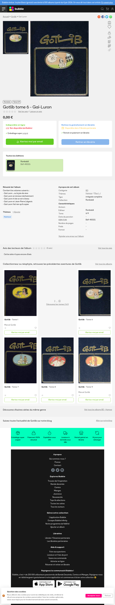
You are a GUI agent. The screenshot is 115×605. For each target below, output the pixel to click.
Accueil (6, 16)
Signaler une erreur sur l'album (71, 236)
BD (87, 190)
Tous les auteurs (57, 507)
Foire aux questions (57, 551)
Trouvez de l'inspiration (57, 481)
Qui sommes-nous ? (57, 459)
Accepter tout (94, 596)
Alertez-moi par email (30, 142)
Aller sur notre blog (104, 420)
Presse (57, 462)
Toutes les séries (57, 503)
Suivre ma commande (58, 558)
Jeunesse (57, 494)
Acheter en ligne (57, 561)
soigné (25, 133)
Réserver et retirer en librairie (57, 564)
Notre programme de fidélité (57, 524)
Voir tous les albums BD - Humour (98, 409)
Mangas (57, 490)
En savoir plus (107, 2)
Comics (57, 487)
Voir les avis (23, 111)
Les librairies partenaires (57, 541)
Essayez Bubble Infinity (57, 520)
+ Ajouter (16, 212)
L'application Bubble (57, 517)
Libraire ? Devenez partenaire (57, 538)
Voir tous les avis (105, 248)
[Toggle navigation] (3, 9)
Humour (89, 193)
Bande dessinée (57, 484)
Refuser (108, 596)
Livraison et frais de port (57, 555)
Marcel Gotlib (10, 325)
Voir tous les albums (103, 264)
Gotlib (13, 16)
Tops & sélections (57, 500)
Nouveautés (57, 497)
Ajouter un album (57, 527)
